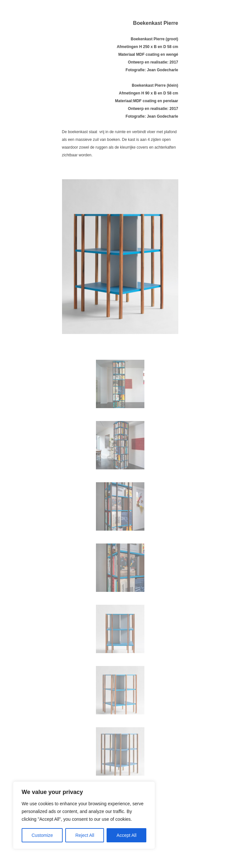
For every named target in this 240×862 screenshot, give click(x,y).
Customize (42, 835)
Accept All (126, 835)
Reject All (84, 835)
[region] (84, 815)
